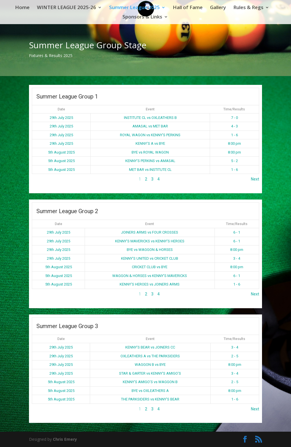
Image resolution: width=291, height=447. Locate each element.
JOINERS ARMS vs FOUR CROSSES (149, 232)
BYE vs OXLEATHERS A (150, 391)
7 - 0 (234, 118)
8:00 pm (234, 143)
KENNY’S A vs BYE (150, 143)
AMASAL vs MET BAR (150, 126)
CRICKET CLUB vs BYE (149, 267)
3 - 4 (236, 258)
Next (255, 179)
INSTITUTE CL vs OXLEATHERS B (150, 118)
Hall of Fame (188, 8)
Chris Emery (65, 439)
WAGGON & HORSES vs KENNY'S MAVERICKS (149, 276)
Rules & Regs (248, 8)
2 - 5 (234, 356)
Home (22, 8)
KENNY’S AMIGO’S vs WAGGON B (150, 382)
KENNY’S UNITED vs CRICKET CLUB (149, 258)
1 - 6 (234, 135)
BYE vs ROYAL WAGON (150, 152)
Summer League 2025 (134, 8)
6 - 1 (236, 232)
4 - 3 (234, 126)
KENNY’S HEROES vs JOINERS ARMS (150, 284)
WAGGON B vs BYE (150, 364)
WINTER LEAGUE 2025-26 (66, 8)
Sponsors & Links (142, 17)
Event (150, 109)
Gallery (218, 8)
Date (61, 109)
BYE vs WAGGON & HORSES (150, 249)
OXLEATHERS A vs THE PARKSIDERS (150, 356)
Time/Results (234, 109)
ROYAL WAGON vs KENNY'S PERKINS (150, 135)
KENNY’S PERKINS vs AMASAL (150, 161)
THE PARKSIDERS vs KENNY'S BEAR (150, 399)
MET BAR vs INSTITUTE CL (150, 169)
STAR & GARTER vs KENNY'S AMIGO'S (150, 373)
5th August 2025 (61, 152)
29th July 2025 (61, 118)
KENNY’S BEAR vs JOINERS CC (150, 347)
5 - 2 (234, 161)
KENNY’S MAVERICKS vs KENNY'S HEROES (149, 241)
